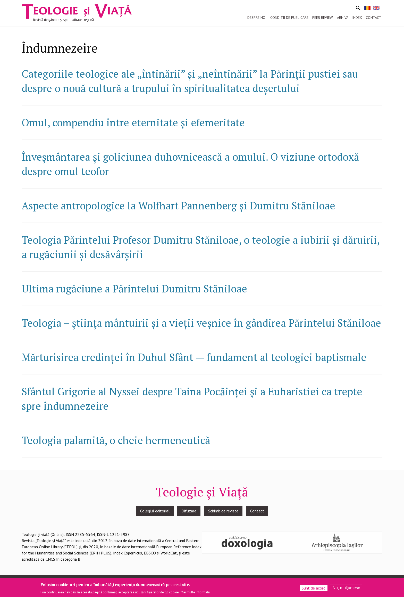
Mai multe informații (195, 593)
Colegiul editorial (155, 510)
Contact (257, 510)
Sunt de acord (313, 588)
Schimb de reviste (223, 510)
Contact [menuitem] (373, 17)
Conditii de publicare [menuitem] (289, 17)
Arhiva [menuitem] (342, 17)
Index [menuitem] (357, 17)
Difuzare (188, 510)
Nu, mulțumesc (346, 588)
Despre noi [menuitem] (256, 17)
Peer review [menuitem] (322, 17)
